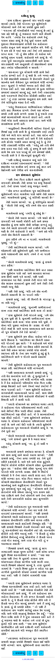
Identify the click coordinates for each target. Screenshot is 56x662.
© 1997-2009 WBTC (28, 659)
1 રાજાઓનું (19, 2)
